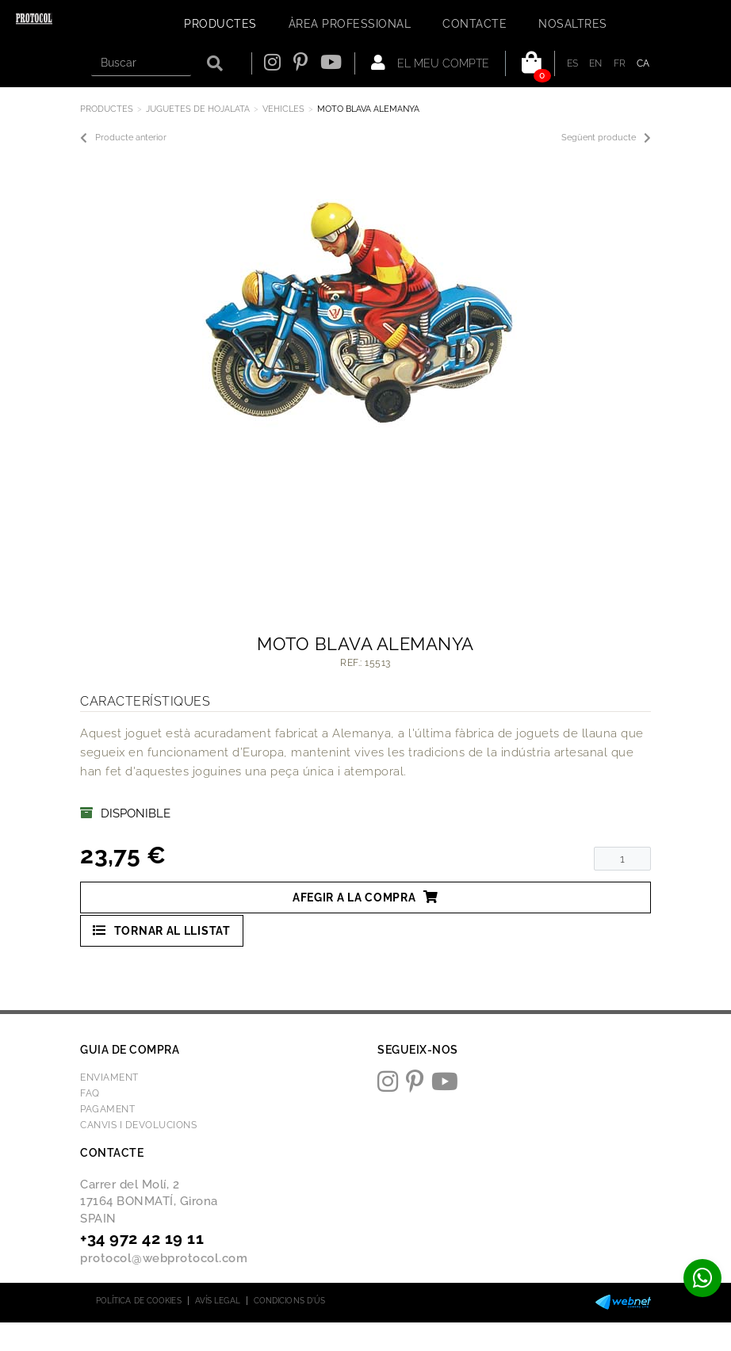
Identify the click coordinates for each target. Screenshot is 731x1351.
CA (643, 63)
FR (620, 63)
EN (596, 63)
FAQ (90, 1093)
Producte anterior (123, 138)
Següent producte (606, 138)
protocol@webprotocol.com (163, 1258)
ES (573, 63)
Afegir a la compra (365, 897)
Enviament (109, 1077)
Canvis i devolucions (138, 1125)
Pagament (107, 1109)
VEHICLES (283, 109)
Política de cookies (139, 1300)
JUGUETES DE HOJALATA (198, 109)
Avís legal (217, 1300)
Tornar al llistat (162, 930)
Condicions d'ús (290, 1300)
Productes (106, 109)
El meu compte (430, 63)
